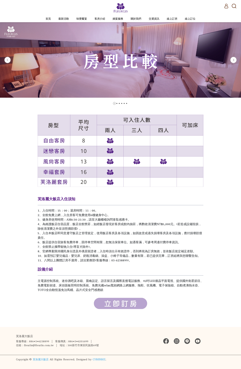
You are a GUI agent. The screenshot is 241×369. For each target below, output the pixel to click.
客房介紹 (100, 19)
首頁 (48, 19)
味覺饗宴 (81, 19)
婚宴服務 (118, 19)
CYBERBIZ (99, 359)
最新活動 (63, 19)
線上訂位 (190, 19)
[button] (8, 60)
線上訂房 (172, 19)
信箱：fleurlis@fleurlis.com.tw (35, 345)
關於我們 (136, 19)
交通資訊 (154, 19)
